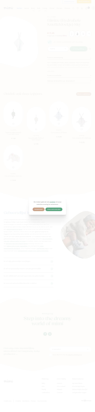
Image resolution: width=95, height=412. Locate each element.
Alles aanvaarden (54, 209)
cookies (52, 202)
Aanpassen (39, 209)
